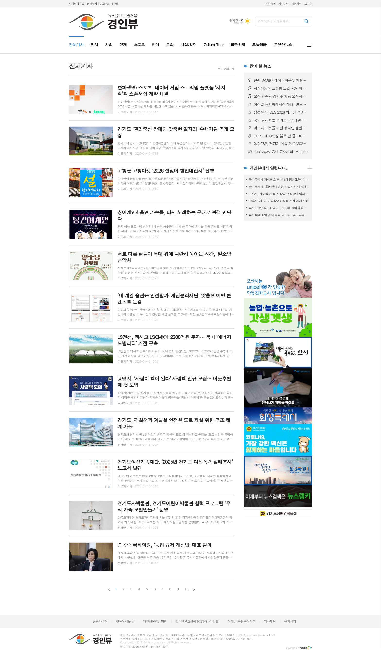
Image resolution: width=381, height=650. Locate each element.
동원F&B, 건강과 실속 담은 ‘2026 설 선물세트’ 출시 (281, 143)
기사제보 (271, 3)
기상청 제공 (238, 22)
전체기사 (229, 69)
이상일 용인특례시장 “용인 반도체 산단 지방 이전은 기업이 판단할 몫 (281, 104)
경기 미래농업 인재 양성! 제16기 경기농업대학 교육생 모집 (279, 215)
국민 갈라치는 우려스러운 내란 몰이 (281, 120)
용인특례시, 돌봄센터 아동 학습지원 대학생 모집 (279, 186)
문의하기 (290, 621)
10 (186, 589)
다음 (194, 589)
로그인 (308, 3)
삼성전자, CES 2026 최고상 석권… (280, 112)
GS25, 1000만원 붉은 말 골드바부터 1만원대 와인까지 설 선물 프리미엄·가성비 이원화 (281, 136)
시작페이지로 (76, 3)
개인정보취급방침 (155, 621)
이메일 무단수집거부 (241, 621)
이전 (109, 589)
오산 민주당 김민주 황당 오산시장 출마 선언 (281, 96)
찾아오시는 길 (125, 621)
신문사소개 (100, 621)
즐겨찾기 (92, 3)
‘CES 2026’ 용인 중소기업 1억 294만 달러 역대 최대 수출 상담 (281, 151)
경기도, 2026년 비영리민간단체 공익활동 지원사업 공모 (279, 207)
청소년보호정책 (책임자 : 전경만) (197, 621)
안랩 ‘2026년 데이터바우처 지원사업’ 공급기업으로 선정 (281, 80)
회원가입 (297, 3)
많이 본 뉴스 (260, 66)
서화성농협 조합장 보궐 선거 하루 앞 (281, 88)
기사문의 (283, 3)
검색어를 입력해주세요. (273, 21)
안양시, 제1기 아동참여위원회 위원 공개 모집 (278, 200)
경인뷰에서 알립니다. (268, 168)
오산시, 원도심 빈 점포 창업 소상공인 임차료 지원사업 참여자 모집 (279, 193)
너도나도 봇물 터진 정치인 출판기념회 (281, 127)
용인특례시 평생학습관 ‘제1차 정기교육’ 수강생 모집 (279, 179)
